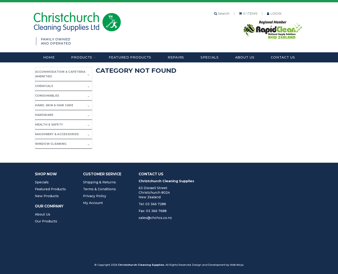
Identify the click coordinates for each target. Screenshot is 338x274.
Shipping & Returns (99, 182)
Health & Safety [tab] (49, 124)
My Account (93, 203)
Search (221, 13)
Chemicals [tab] (44, 86)
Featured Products (130, 57)
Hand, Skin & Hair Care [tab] (54, 105)
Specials (210, 57)
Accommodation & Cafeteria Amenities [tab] (60, 74)
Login (276, 13)
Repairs (176, 57)
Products (81, 57)
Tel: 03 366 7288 (152, 204)
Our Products (46, 221)
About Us (244, 57)
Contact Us (283, 57)
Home (49, 57)
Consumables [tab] (47, 95)
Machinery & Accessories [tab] (57, 134)
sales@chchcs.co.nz (155, 218)
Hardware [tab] (44, 115)
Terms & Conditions (99, 189)
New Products (47, 196)
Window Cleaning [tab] (51, 143)
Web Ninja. (237, 264)
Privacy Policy (94, 196)
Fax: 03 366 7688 (153, 211)
